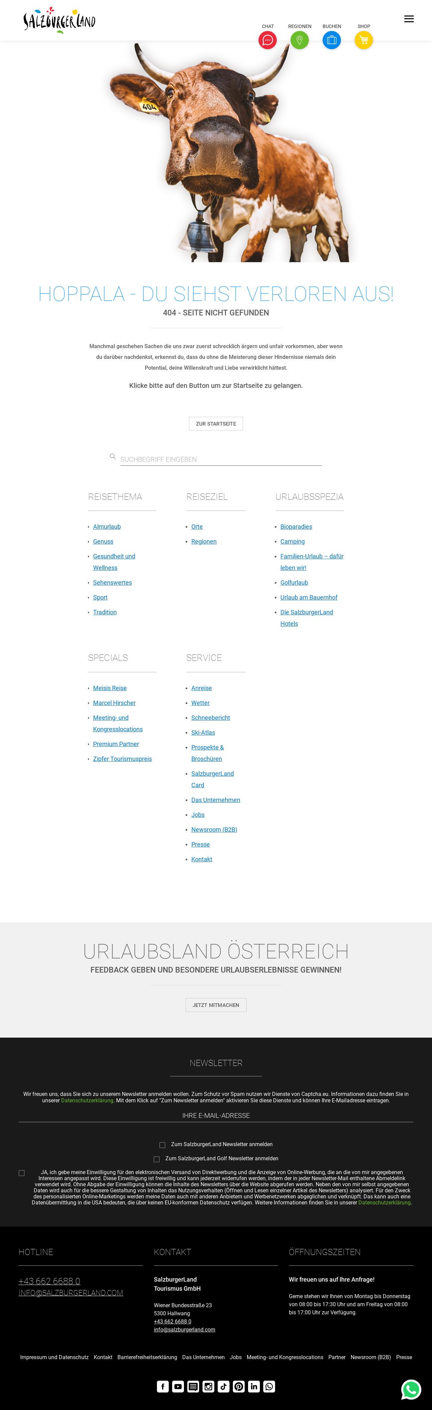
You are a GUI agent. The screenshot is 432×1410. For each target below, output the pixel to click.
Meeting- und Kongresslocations (285, 1357)
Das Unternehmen (215, 799)
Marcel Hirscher (114, 702)
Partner (337, 1357)
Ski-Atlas (203, 732)
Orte (197, 526)
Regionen (204, 541)
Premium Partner (116, 743)
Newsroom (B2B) (214, 829)
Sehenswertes (112, 582)
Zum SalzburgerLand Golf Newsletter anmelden (221, 1159)
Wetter (200, 702)
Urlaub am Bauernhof (309, 597)
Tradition (105, 612)
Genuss (103, 541)
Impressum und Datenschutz (54, 1357)
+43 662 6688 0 (172, 1321)
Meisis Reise (110, 688)
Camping (292, 541)
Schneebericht (210, 717)
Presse (200, 844)
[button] (268, 40)
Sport (100, 597)
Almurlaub (107, 526)
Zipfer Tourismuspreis (122, 758)
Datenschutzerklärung (87, 1100)
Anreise (201, 688)
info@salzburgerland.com (184, 1329)
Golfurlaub (294, 582)
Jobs (198, 814)
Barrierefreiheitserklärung (147, 1357)
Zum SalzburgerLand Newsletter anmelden (222, 1144)
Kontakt (201, 859)
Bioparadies (296, 526)
